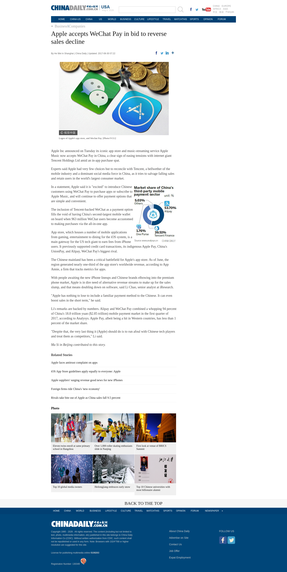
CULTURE (139, 19)
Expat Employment (180, 557)
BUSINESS (125, 19)
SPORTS (194, 19)
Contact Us (175, 544)
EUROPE (226, 6)
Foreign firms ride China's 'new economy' (75, 388)
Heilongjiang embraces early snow (112, 487)
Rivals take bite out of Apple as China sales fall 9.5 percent (85, 397)
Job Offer (174, 550)
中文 (215, 12)
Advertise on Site (179, 537)
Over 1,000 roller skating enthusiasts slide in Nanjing (113, 447)
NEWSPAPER (212, 511)
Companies (77, 26)
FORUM (222, 19)
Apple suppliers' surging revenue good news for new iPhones (87, 380)
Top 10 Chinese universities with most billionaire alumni (153, 488)
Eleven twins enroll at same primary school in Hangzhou (71, 447)
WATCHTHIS (180, 19)
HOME (61, 19)
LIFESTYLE (153, 19)
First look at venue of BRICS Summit (151, 447)
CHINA (216, 6)
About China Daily (179, 531)
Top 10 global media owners (67, 487)
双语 (221, 12)
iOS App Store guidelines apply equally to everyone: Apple (86, 371)
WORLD (112, 19)
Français (230, 12)
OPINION (208, 19)
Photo (55, 408)
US (100, 19)
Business (61, 26)
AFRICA (217, 9)
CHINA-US (75, 19)
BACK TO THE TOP (144, 503)
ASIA (225, 9)
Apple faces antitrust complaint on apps (74, 362)
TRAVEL (167, 19)
